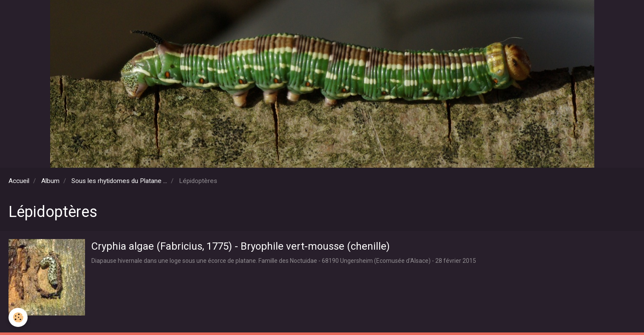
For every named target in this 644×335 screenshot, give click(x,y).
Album (50, 181)
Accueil (19, 181)
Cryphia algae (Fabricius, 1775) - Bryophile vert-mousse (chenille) (240, 246)
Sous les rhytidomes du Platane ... (119, 181)
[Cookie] (18, 317)
